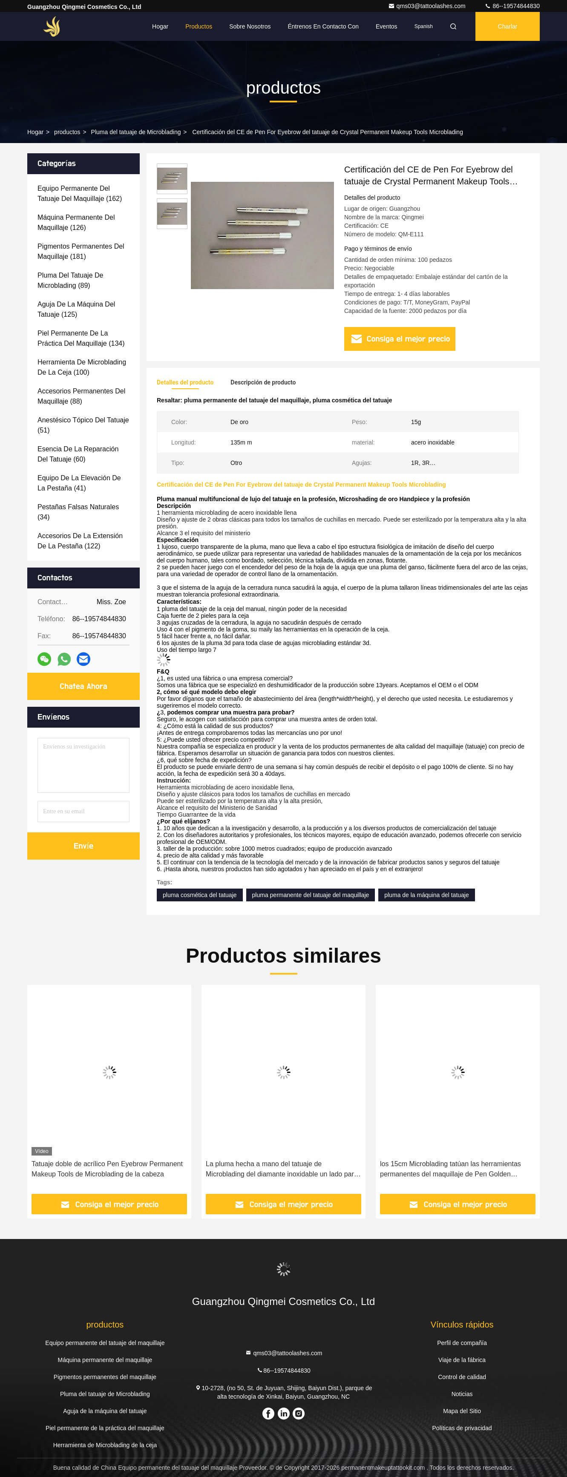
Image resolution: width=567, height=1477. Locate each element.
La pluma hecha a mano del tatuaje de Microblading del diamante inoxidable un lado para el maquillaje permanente (282, 1169)
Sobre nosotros (250, 26)
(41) (79, 483)
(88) (81, 396)
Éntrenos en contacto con (323, 26)
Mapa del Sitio (462, 1411)
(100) (81, 367)
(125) (76, 309)
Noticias (462, 1394)
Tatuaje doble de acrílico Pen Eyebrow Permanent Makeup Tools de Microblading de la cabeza (107, 1169)
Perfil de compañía (462, 1342)
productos (67, 132)
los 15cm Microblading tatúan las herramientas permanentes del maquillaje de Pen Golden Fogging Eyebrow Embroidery (450, 1169)
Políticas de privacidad (462, 1428)
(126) (76, 222)
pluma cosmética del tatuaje (200, 895)
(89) (70, 280)
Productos (198, 26)
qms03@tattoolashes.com (427, 6)
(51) (83, 425)
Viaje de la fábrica (462, 1360)
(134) (81, 338)
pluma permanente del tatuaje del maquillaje (310, 895)
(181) (80, 251)
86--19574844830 (512, 6)
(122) (80, 541)
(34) (78, 512)
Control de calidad (462, 1377)
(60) (77, 454)
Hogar (160, 26)
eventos (386, 26)
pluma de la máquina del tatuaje (426, 895)
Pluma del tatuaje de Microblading (136, 132)
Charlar (508, 26)
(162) (79, 193)
